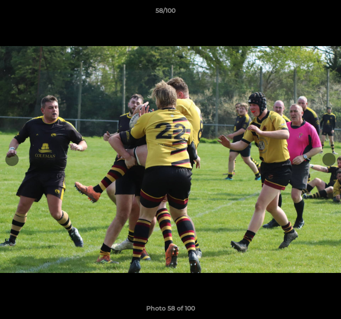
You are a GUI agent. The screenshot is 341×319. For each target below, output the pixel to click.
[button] (309, 13)
